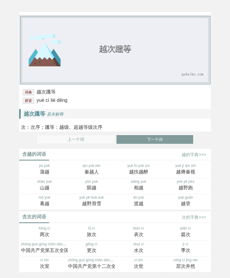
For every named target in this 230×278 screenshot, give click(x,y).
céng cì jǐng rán (185, 264)
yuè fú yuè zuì (138, 170)
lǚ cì (91, 232)
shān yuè (44, 185)
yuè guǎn (185, 201)
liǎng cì (44, 232)
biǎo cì (138, 232)
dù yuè (138, 201)
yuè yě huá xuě (91, 201)
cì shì (44, 264)
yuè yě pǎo (185, 185)
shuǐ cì (138, 248)
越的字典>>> (194, 154)
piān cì (185, 232)
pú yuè (44, 170)
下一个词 (155, 139)
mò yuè (44, 201)
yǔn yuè (91, 185)
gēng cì (91, 248)
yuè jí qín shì (185, 170)
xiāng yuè (138, 185)
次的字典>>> (194, 217)
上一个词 (75, 139)
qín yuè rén (91, 170)
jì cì (185, 248)
